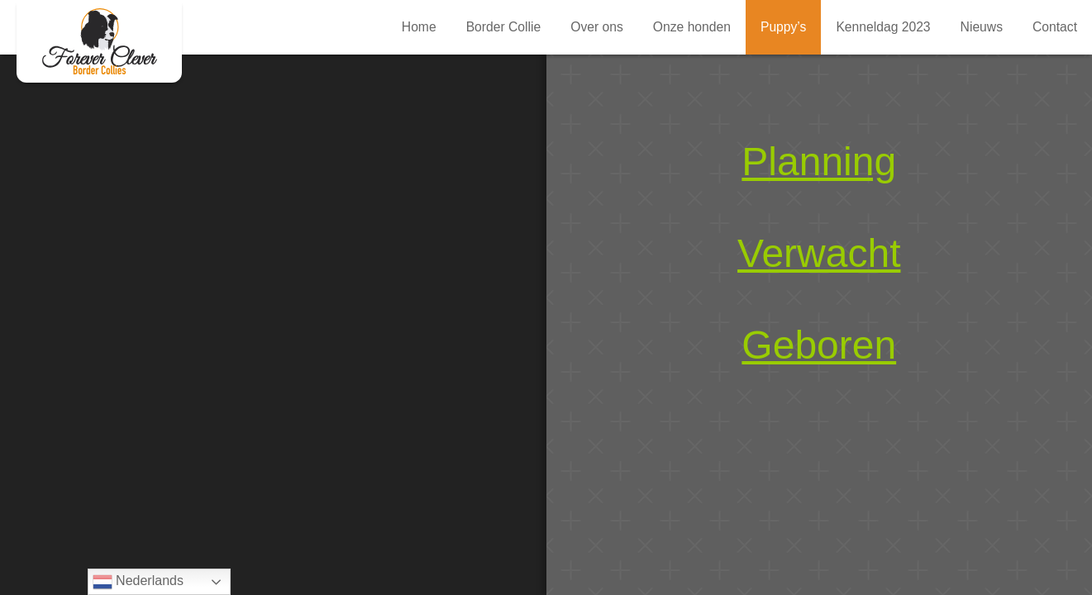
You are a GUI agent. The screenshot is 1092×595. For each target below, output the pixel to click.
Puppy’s (99, 41)
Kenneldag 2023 (883, 27)
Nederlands (138, 582)
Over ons (596, 27)
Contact (1054, 27)
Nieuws (982, 27)
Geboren (819, 345)
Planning (819, 161)
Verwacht (818, 253)
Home (419, 27)
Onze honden (692, 27)
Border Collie (503, 27)
